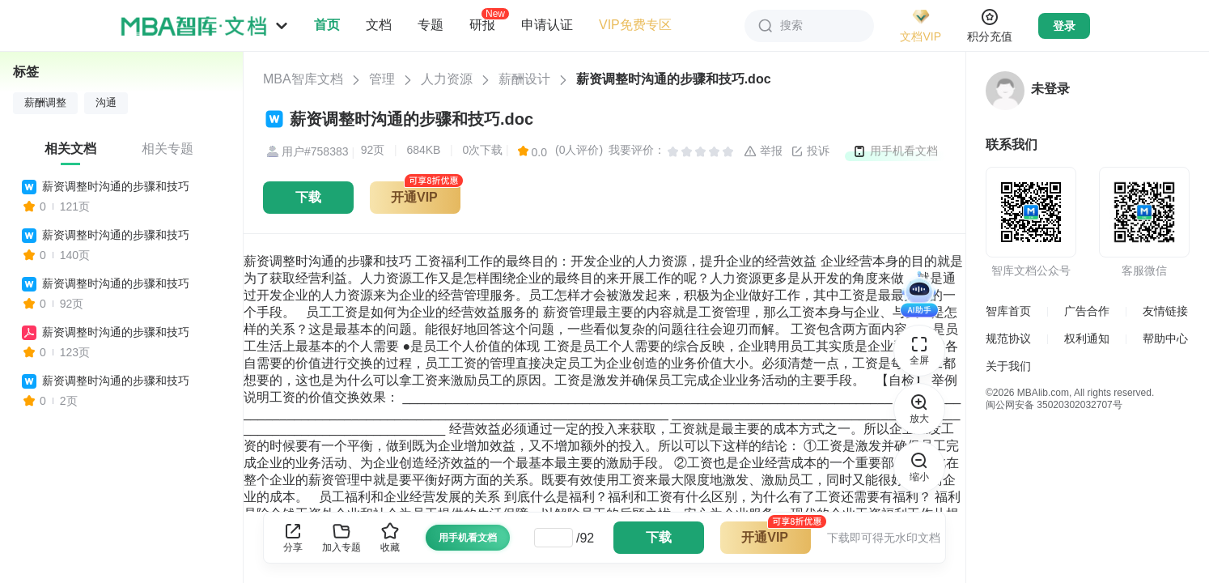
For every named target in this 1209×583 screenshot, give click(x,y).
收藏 (390, 537)
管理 (382, 79)
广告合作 (1086, 310)
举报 (763, 151)
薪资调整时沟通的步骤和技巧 (115, 186)
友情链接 (1165, 310)
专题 (430, 25)
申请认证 (547, 25)
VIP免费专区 (635, 25)
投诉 (810, 151)
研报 (482, 24)
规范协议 (1008, 338)
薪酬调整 (45, 103)
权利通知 (1086, 338)
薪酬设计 (524, 79)
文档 (379, 25)
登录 (1064, 25)
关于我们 (1008, 366)
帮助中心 (1165, 338)
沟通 (106, 103)
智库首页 (1008, 310)
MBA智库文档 (303, 79)
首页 (327, 25)
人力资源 (447, 79)
